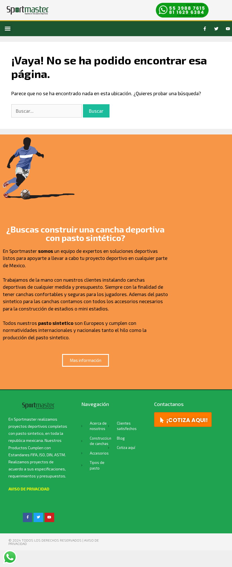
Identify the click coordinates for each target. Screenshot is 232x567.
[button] (7, 28)
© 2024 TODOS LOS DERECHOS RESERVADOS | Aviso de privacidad (53, 542)
